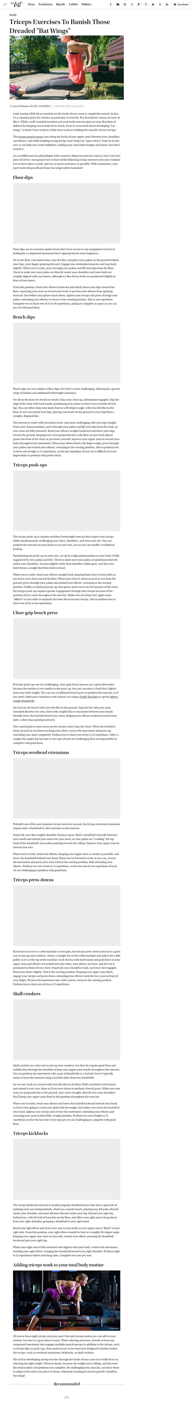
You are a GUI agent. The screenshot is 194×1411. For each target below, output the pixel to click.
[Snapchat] (153, 4)
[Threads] (160, 4)
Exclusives (45, 4)
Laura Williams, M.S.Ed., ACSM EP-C (32, 106)
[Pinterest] (146, 4)
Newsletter (181, 4)
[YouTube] (117, 4)
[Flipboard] (139, 4)
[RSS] (167, 4)
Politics (86, 4)
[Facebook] (110, 4)
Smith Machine (89, 696)
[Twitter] (132, 4)
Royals (60, 4)
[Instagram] (124, 4)
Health (13, 15)
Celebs (73, 4)
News (31, 4)
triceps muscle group (30, 136)
